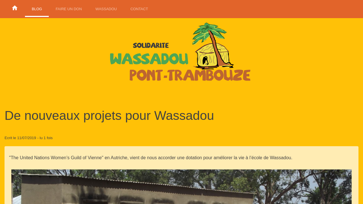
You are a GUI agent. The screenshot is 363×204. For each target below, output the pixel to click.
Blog (37, 9)
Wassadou (106, 9)
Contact (139, 9)
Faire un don (69, 9)
